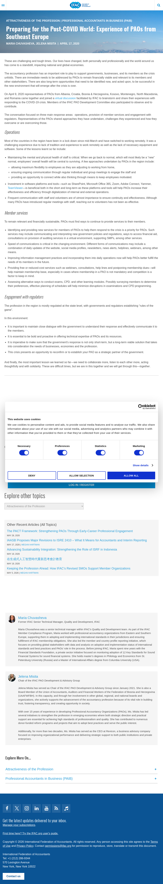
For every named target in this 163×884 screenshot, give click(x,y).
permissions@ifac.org (58, 845)
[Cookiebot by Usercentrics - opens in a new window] (141, 406)
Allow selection (81, 475)
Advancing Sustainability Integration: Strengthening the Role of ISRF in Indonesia (62, 549)
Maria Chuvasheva (20, 43)
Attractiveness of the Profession (33, 20)
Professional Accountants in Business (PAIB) (97, 20)
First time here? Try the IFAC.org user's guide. (30, 833)
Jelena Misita (46, 43)
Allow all (131, 475)
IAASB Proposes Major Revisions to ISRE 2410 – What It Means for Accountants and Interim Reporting (77, 540)
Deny (31, 475)
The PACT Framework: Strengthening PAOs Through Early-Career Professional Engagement (70, 531)
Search (158, 5)
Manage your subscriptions (19, 825)
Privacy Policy (25, 845)
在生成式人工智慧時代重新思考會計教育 (34, 559)
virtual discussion (65, 98)
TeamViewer (15, 188)
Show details (141, 465)
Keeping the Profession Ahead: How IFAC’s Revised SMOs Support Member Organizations (68, 568)
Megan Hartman (30, 545)
